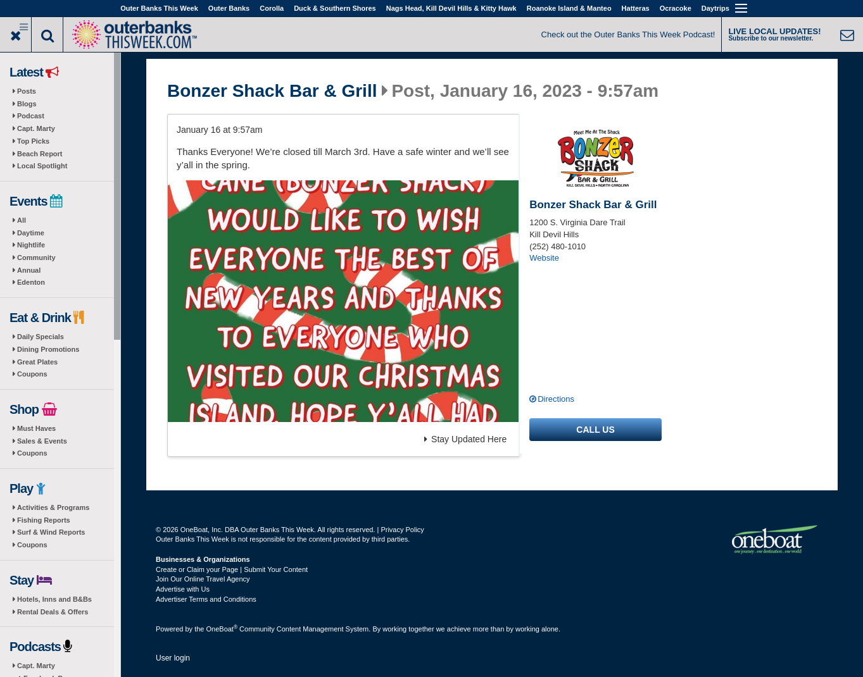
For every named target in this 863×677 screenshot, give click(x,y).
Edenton (31, 282)
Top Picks (33, 141)
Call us (595, 430)
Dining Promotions (48, 349)
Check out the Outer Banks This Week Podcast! (628, 34)
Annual (29, 270)
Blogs (27, 104)
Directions (556, 399)
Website (544, 258)
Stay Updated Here (465, 439)
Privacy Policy (402, 529)
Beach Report (40, 154)
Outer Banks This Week (159, 8)
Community (36, 257)
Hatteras (636, 8)
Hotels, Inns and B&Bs (54, 599)
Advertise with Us (183, 589)
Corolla (272, 8)
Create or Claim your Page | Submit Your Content (232, 569)
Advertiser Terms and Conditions (206, 599)
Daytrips (715, 8)
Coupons (32, 374)
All (21, 220)
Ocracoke (675, 8)
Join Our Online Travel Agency (203, 579)
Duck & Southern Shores (335, 8)
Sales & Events (42, 441)
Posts (26, 91)
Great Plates (37, 362)
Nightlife (31, 245)
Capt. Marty (36, 128)
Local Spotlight (42, 166)
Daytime (30, 233)
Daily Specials (40, 336)
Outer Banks (228, 8)
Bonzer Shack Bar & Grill (272, 91)
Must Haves (36, 428)
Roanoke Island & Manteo (569, 8)
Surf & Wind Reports (51, 532)
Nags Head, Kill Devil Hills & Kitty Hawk (451, 8)
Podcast (30, 116)
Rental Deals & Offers (52, 612)
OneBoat (222, 629)
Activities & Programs (53, 507)
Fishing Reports (43, 520)
